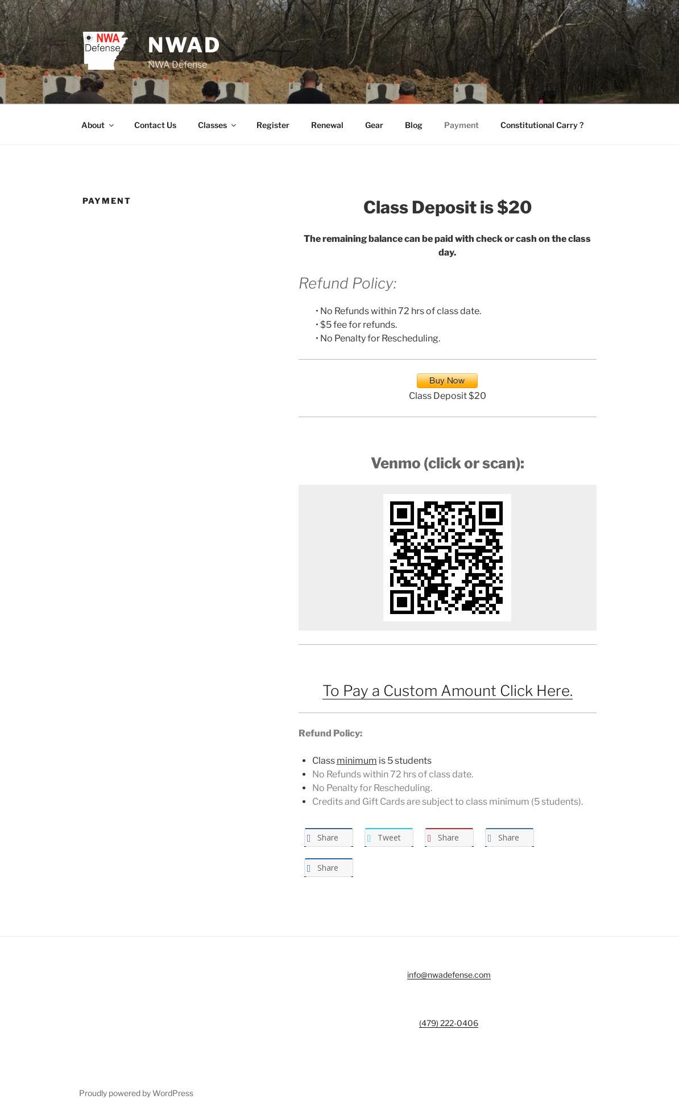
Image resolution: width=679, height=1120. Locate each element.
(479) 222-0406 (448, 1023)
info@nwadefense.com (449, 974)
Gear (374, 125)
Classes (218, 125)
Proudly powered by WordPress (136, 1093)
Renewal (327, 125)
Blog (414, 125)
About (98, 125)
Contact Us (155, 125)
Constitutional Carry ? (541, 125)
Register (272, 125)
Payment (461, 125)
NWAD (184, 44)
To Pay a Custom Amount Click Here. (447, 690)
